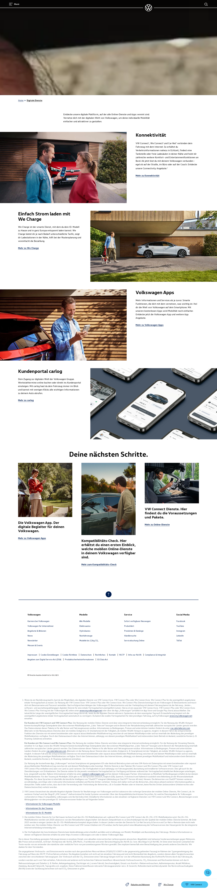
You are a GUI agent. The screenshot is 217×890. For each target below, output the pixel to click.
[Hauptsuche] (206, 4)
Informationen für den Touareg (39, 808)
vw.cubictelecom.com (180, 728)
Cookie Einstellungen (50, 654)
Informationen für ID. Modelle (39, 812)
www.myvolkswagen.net (90, 710)
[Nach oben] (109, 594)
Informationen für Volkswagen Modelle (43, 804)
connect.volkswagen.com (93, 774)
